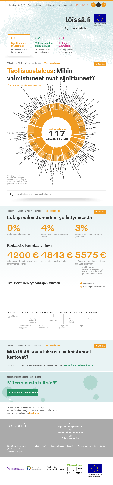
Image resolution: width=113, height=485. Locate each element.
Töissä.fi (10, 63)
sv (104, 5)
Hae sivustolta (67, 28)
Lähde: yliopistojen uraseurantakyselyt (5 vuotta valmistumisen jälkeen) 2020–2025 (17, 181)
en (93, 5)
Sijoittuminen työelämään (29, 63)
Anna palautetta (65, 5)
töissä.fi (78, 20)
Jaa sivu (101, 64)
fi (98, 5)
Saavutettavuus (35, 5)
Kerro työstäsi (82, 5)
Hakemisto (50, 5)
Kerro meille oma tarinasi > (23, 393)
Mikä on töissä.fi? (17, 5)
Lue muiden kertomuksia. (77, 365)
